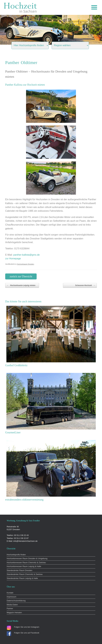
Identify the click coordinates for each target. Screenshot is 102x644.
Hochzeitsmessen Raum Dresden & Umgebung (27, 558)
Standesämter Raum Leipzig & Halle (22, 578)
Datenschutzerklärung (16, 600)
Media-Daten (12, 605)
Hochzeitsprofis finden (16, 554)
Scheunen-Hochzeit (85, 285)
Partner (10, 608)
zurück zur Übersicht (21, 276)
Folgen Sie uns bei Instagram (26, 627)
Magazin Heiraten (14, 612)
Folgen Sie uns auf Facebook (26, 633)
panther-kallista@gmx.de (26, 255)
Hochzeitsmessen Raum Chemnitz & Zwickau (26, 562)
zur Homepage (13, 258)
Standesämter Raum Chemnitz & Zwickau (25, 574)
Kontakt (10, 593)
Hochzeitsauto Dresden (25, 264)
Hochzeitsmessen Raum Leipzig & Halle (24, 566)
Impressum (11, 597)
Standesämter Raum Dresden (19, 570)
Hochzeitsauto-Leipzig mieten (21, 285)
